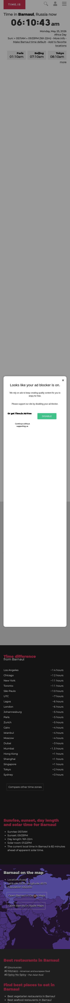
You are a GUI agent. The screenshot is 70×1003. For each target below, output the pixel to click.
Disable (47, 416)
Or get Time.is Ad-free (19, 413)
